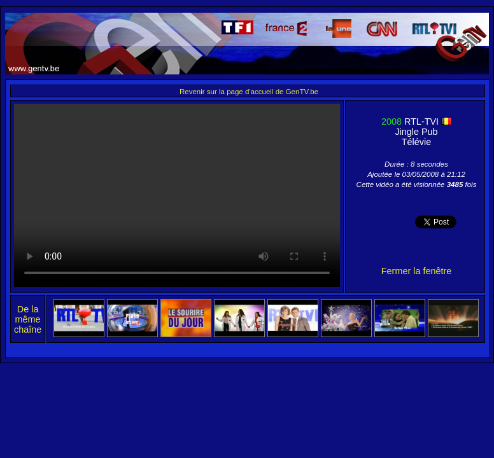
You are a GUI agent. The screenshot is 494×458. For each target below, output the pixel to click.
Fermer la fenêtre (416, 271)
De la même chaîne (27, 319)
